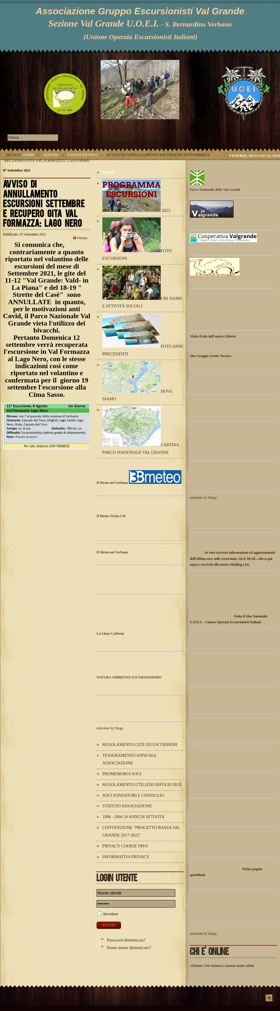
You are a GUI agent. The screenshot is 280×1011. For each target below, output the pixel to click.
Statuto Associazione (127, 806)
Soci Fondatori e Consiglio (133, 795)
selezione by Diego (110, 728)
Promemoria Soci (121, 773)
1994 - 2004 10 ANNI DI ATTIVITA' (133, 816)
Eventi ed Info (82, 155)
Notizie (51, 155)
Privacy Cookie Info (125, 846)
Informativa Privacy (125, 856)
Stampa (80, 238)
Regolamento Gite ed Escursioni (139, 744)
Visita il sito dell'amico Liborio (213, 336)
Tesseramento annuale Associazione (129, 759)
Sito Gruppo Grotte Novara (210, 356)
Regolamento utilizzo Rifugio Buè (142, 784)
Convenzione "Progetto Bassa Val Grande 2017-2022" (141, 831)
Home (28, 155)
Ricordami (110, 914)
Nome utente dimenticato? (129, 947)
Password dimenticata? (126, 940)
